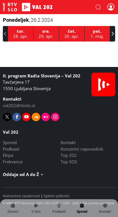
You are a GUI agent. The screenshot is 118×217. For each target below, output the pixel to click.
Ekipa (8, 155)
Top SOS (69, 161)
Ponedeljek (28, 20)
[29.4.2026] (46, 34)
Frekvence (13, 161)
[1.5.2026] (97, 34)
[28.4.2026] (20, 34)
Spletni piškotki (56, 195)
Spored (10, 142)
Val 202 (27, 7)
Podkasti (11, 149)
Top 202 (69, 155)
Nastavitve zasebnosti (21, 195)
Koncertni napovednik (82, 149)
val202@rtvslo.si (19, 105)
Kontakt (68, 142)
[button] (98, 7)
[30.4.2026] (72, 34)
